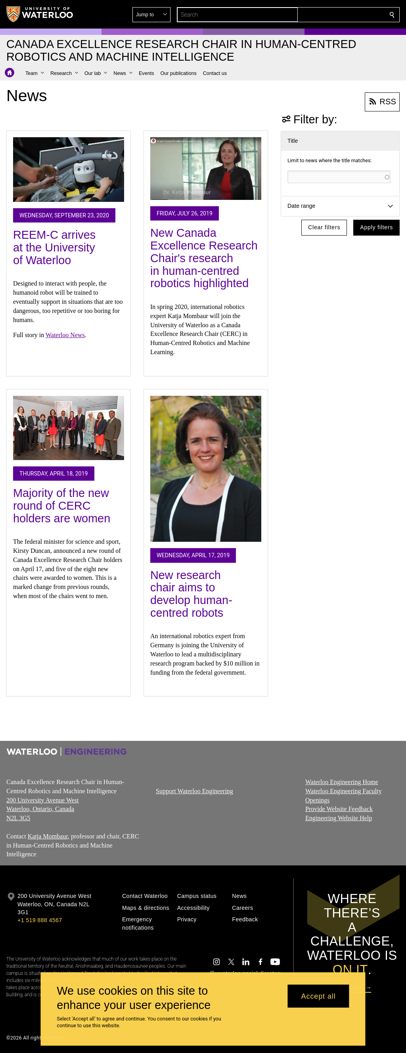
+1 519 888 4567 (39, 920)
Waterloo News (65, 335)
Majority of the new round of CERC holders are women (61, 505)
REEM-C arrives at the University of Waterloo (54, 247)
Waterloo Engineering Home (341, 782)
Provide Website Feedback (339, 809)
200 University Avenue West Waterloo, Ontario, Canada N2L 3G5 (42, 809)
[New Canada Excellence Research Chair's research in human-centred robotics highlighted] (205, 168)
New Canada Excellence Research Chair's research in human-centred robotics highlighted (204, 258)
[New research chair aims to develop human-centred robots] (205, 469)
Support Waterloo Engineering (194, 791)
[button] (334, 15)
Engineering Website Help (338, 818)
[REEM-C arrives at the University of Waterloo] (68, 169)
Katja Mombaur (48, 836)
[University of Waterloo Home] (40, 14)
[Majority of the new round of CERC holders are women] (68, 428)
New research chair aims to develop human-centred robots (191, 594)
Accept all (318, 996)
